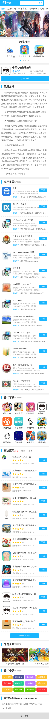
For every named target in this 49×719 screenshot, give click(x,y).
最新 (23, 451)
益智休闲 (11, 8)
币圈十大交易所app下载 (32, 704)
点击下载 (25, 78)
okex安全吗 (6, 708)
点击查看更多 (24, 636)
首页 (3, 8)
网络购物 (33, 8)
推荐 (16, 451)
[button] (20, 60)
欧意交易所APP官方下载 (12, 704)
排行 (30, 451)
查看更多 (18, 182)
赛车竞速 (22, 8)
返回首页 (24, 716)
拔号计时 (16, 71)
